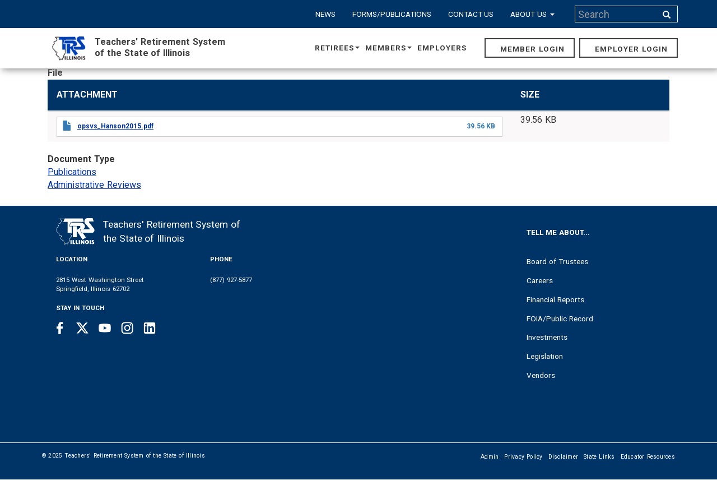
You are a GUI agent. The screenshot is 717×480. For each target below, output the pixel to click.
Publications (72, 172)
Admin (490, 456)
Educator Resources (648, 456)
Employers (442, 47)
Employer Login (631, 48)
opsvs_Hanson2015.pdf (115, 126)
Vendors (541, 375)
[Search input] (617, 14)
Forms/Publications (391, 14)
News (325, 14)
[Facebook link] (60, 328)
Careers (540, 280)
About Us (532, 14)
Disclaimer (563, 456)
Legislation (545, 356)
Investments (547, 337)
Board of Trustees (557, 261)
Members (388, 47)
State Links (599, 456)
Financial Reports (555, 299)
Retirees (337, 47)
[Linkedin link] (150, 328)
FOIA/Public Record (560, 318)
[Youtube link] (105, 328)
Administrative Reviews (94, 184)
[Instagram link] (127, 328)
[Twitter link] (82, 328)
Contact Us (471, 14)
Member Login (532, 48)
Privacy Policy (523, 456)
